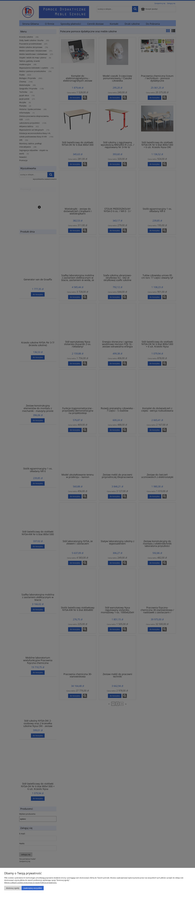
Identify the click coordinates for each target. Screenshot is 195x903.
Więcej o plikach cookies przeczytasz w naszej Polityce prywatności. (30, 882)
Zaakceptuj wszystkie (32, 888)
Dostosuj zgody (12, 888)
